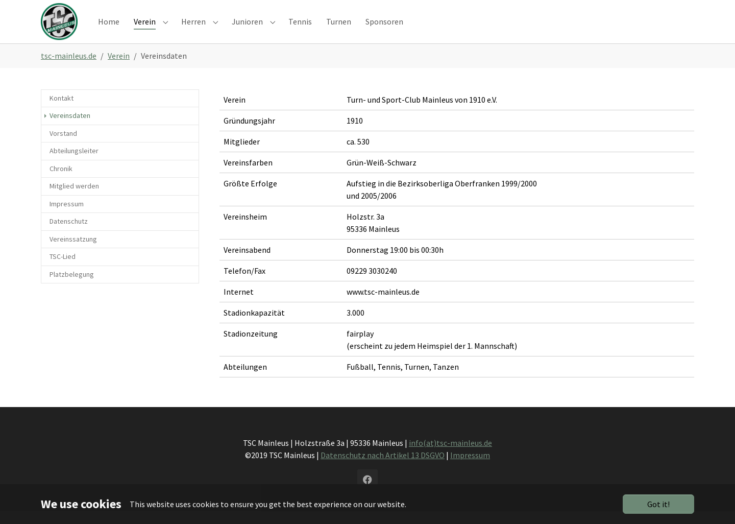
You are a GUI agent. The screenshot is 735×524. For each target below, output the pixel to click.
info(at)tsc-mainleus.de (450, 455)
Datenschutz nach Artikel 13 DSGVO (383, 468)
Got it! (658, 504)
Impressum (470, 468)
